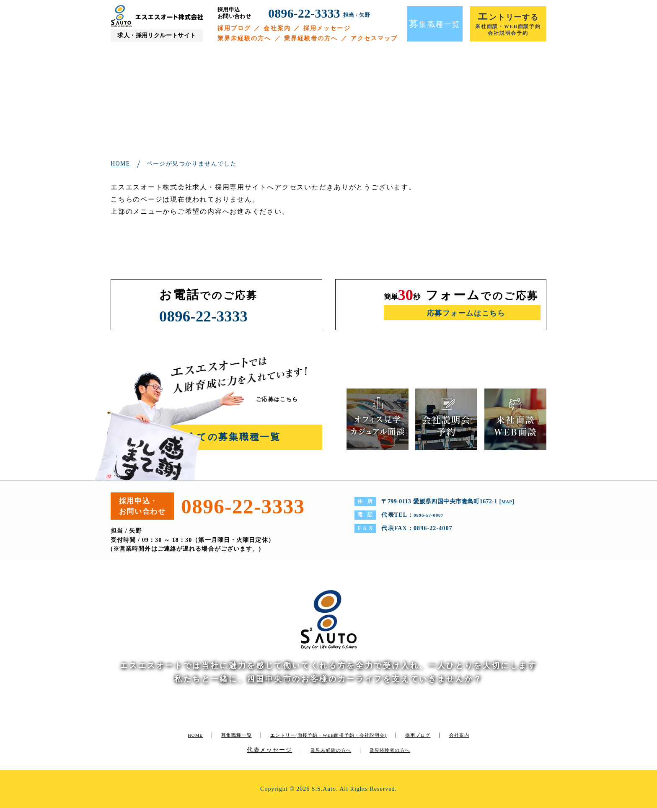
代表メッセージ (271, 750)
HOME (181, 735)
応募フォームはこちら (466, 313)
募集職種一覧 (229, 735)
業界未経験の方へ (244, 38)
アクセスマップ (374, 38)
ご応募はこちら (283, 399)
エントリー (341, 735)
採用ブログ (234, 28)
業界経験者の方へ (311, 38)
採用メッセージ (327, 28)
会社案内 (277, 28)
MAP (508, 501)
